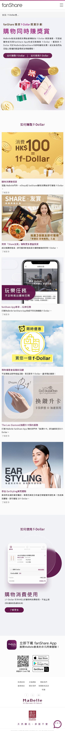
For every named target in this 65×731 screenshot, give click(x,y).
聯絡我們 (43, 682)
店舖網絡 (32, 682)
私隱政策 (21, 682)
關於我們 (32, 686)
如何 (16, 55)
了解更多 (5, 192)
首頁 (4, 15)
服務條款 (21, 686)
